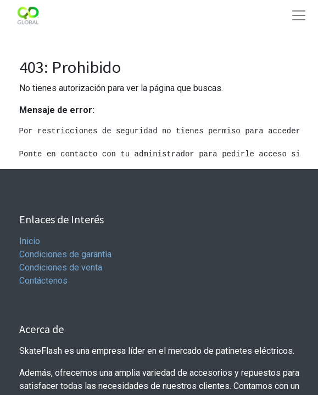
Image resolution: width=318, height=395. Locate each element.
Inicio (29, 241)
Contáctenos (43, 280)
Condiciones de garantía (65, 254)
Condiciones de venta (60, 267)
